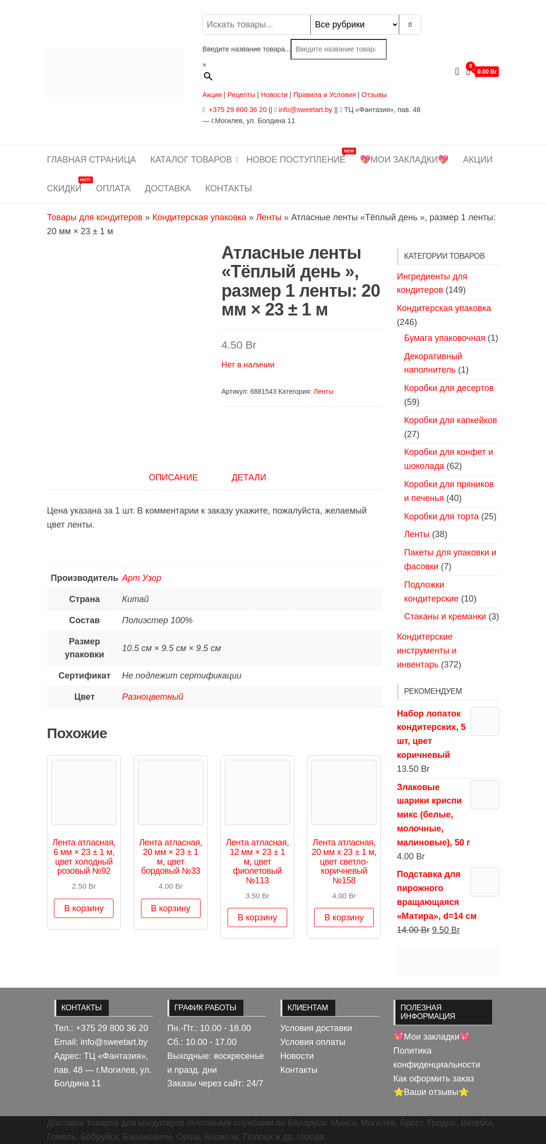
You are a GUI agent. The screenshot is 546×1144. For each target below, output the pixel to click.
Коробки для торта (441, 516)
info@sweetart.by (305, 109)
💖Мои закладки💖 (404, 159)
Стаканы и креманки (445, 616)
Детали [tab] (249, 477)
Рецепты (242, 95)
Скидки (68, 184)
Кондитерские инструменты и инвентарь (427, 650)
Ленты (268, 217)
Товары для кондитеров (95, 217)
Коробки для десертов (449, 388)
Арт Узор (142, 578)
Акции (212, 95)
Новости (274, 95)
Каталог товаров (191, 159)
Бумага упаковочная (444, 338)
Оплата (113, 188)
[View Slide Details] (448, 961)
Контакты (228, 188)
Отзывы (374, 95)
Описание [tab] (173, 477)
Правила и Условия (324, 95)
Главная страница (91, 159)
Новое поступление (299, 156)
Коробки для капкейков (450, 420)
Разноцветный (152, 697)
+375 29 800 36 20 (237, 109)
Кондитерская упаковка (199, 217)
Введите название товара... (247, 49)
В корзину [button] (83, 908)
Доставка (168, 188)
